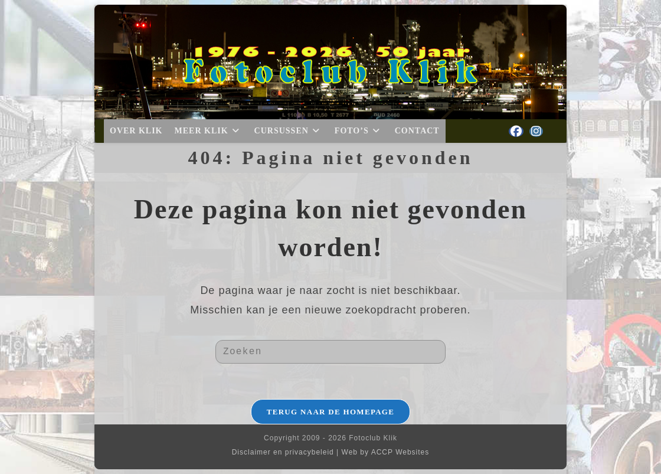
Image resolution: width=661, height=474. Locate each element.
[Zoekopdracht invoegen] (330, 352)
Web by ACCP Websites (386, 452)
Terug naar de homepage (331, 411)
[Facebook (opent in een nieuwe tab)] (516, 131)
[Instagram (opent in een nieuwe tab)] (536, 131)
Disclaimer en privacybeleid (283, 452)
